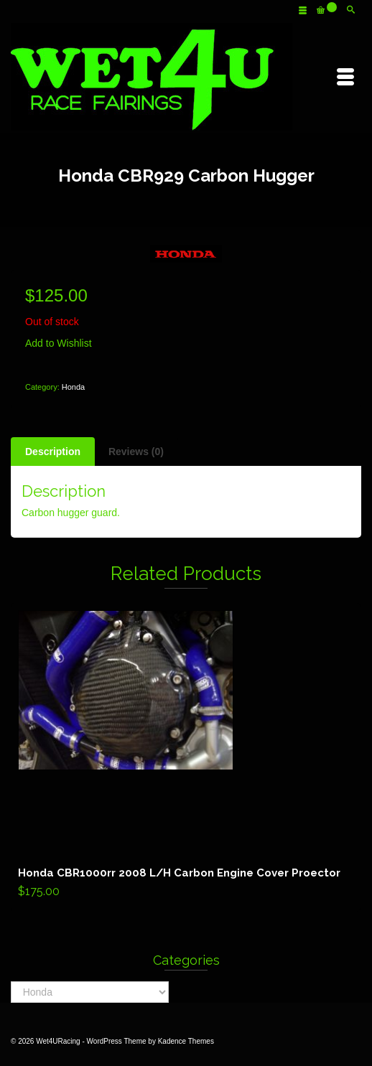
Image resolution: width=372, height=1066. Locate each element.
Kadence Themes (186, 1041)
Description (52, 451)
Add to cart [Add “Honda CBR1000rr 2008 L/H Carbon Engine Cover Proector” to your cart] (185, 757)
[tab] (53, 451)
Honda (73, 387)
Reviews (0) (136, 451)
